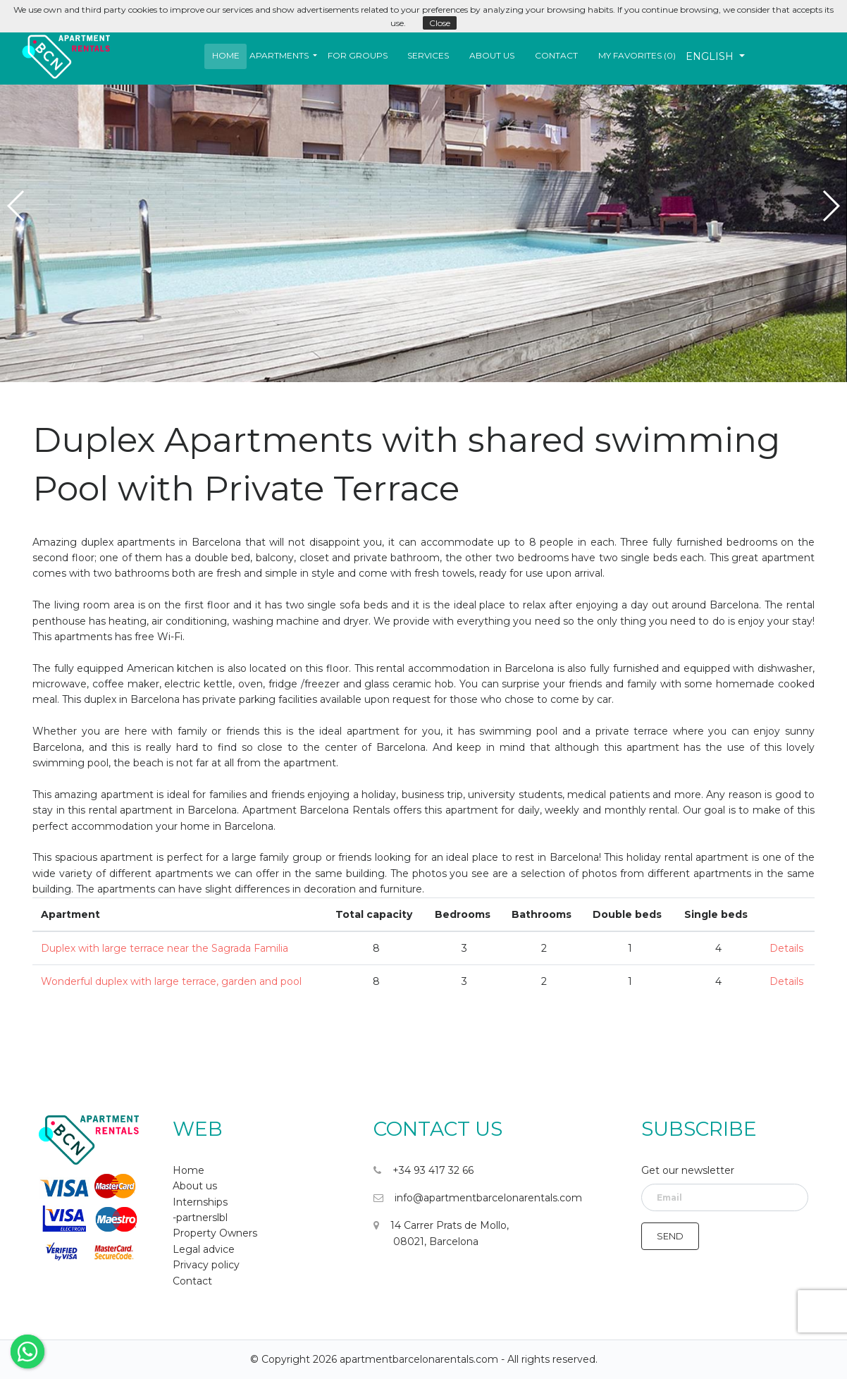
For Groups (358, 55)
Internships (200, 1202)
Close (439, 23)
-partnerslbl (200, 1217)
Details (786, 948)
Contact (556, 55)
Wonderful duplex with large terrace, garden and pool (171, 981)
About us (491, 55)
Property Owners (215, 1233)
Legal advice (204, 1249)
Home (226, 55)
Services (428, 55)
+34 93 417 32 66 (423, 1170)
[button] (283, 55)
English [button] (711, 56)
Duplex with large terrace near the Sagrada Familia (164, 948)
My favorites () (637, 55)
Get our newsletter (687, 1170)
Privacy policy (206, 1264)
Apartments (279, 55)
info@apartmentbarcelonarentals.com (477, 1197)
